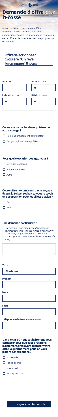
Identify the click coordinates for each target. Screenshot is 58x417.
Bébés (39, 95)
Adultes (6, 81)
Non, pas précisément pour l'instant (25, 135)
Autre (9, 174)
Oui (8, 201)
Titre (5, 265)
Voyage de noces (15, 169)
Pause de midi (13, 362)
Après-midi (12, 367)
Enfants (11, 95)
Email (5, 305)
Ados (39, 81)
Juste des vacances (16, 163)
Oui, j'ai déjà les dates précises (23, 141)
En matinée (12, 357)
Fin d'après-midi (14, 373)
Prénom (6, 278)
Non (8, 207)
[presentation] (25, 392)
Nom (5, 292)
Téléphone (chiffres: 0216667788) (21, 319)
